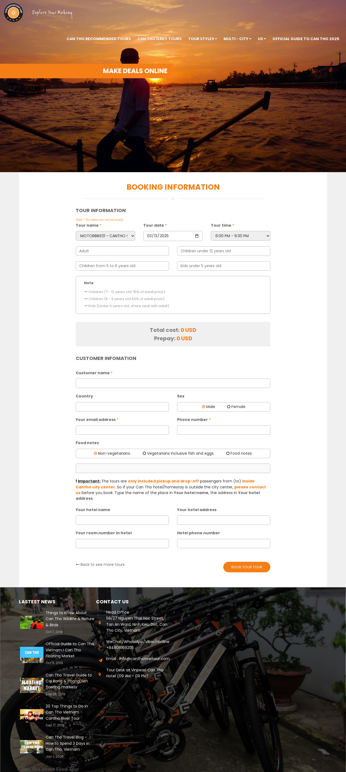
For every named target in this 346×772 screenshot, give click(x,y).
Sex (180, 396)
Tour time (222, 225)
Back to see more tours (100, 564)
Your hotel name (93, 509)
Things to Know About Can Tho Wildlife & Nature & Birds (70, 619)
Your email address (97, 419)
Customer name (94, 373)
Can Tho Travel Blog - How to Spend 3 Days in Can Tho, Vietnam (67, 743)
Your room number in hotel (104, 533)
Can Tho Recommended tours (98, 39)
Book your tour (246, 567)
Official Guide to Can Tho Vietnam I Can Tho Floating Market (70, 650)
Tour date (155, 225)
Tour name (88, 225)
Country (84, 396)
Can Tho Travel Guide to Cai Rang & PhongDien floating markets (69, 681)
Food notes (87, 442)
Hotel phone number (198, 533)
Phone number (194, 419)
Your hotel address (197, 509)
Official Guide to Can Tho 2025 (305, 39)
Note (89, 282)
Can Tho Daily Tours (159, 39)
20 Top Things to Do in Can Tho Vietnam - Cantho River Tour (67, 712)
